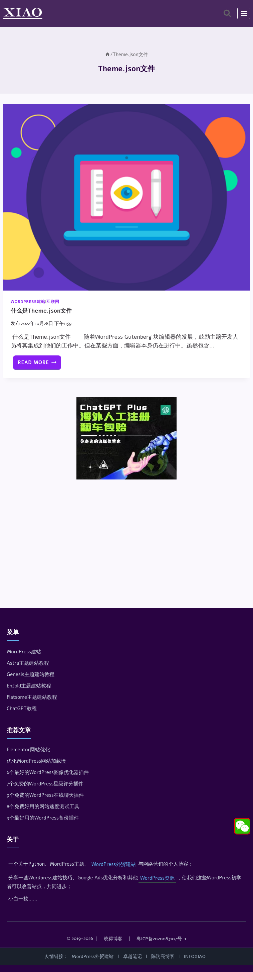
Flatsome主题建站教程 (32, 697)
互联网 (52, 301)
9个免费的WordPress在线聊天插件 (45, 795)
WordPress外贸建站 (113, 864)
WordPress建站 (28, 301)
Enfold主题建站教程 (29, 685)
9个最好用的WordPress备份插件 (43, 818)
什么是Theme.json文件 (41, 311)
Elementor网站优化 (28, 749)
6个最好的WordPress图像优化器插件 (48, 772)
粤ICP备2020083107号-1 (161, 939)
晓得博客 (113, 939)
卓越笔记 (132, 956)
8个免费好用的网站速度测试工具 (43, 806)
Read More (39, 364)
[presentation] (126, 197)
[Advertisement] (126, 534)
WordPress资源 (157, 878)
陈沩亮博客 (163, 956)
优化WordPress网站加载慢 (36, 761)
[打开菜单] (243, 13)
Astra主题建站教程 (28, 663)
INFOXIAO (195, 956)
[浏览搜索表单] (227, 13)
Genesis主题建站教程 (30, 674)
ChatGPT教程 (22, 708)
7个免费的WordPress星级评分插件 (45, 783)
